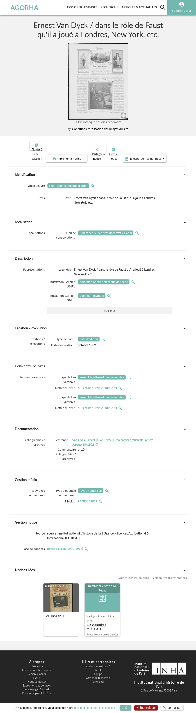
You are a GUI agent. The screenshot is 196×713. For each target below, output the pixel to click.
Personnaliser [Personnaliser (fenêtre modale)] (172, 707)
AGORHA (20, 8)
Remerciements (37, 671)
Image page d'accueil (36, 686)
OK (126, 707)
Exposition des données (37, 682)
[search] (162, 7)
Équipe (98, 671)
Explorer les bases (83, 6)
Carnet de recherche (98, 675)
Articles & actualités (139, 6)
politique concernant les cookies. (95, 707)
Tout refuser (146, 707)
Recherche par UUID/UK (36, 690)
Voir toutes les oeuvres (134, 574)
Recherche (110, 6)
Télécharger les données (141, 155)
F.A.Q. (36, 675)
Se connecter (182, 10)
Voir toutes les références (169, 574)
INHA (98, 667)
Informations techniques (36, 667)
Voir (110, 307)
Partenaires (98, 678)
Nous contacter (37, 678)
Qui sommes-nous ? (98, 663)
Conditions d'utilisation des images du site (98, 129)
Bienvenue (37, 663)
